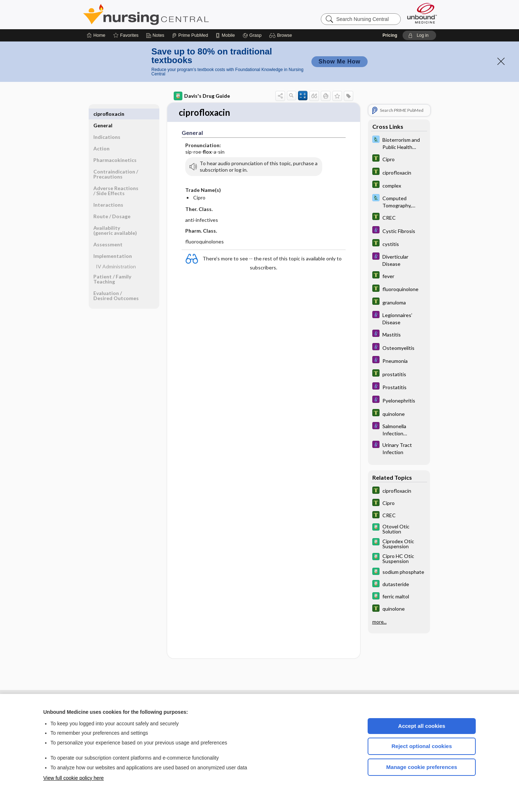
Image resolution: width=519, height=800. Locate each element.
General (102, 114)
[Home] (96, 35)
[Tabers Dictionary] (399, 159)
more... (379, 622)
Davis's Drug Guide (202, 96)
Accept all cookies (421, 726)
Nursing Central (173, 14)
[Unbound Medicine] (422, 13)
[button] (281, 35)
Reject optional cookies (421, 746)
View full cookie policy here (73, 778)
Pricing (389, 35)
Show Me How (339, 61)
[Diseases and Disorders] (399, 230)
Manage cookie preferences (421, 767)
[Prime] (190, 35)
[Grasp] (252, 35)
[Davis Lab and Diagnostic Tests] (399, 142)
